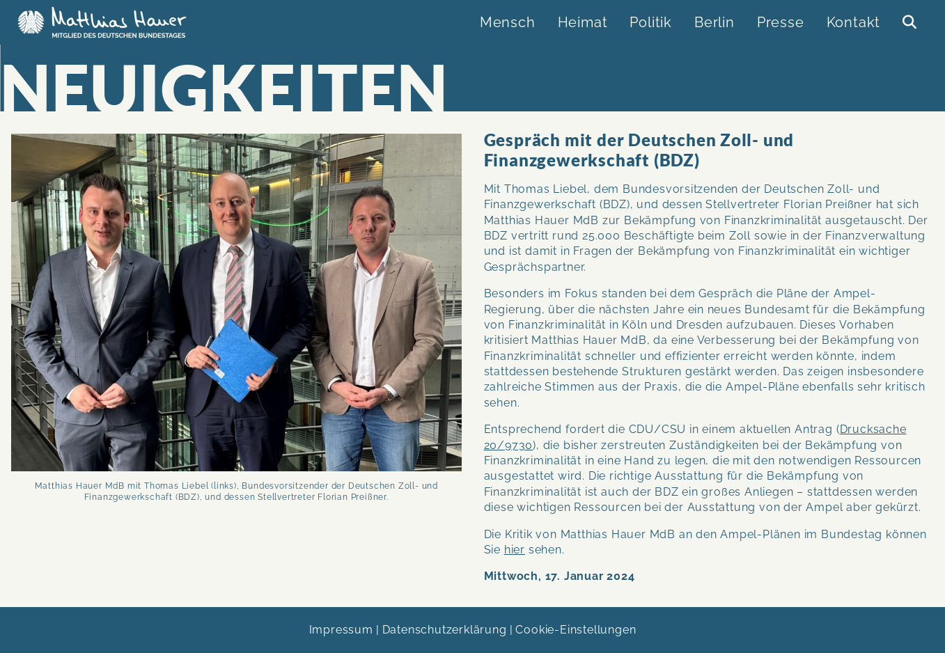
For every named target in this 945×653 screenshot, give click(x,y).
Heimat (583, 22)
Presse (780, 22)
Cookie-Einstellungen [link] (575, 629)
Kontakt (854, 22)
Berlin (714, 22)
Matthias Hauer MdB (105, 22)
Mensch (508, 22)
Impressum (341, 629)
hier (514, 549)
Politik (651, 22)
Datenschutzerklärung (444, 629)
